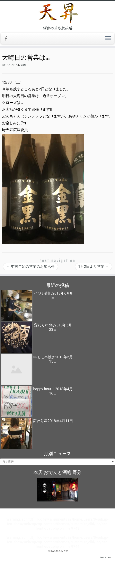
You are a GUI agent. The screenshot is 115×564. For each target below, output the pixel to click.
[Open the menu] (108, 38)
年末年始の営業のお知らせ (30, 267)
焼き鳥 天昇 (62, 551)
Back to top (105, 557)
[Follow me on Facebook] (7, 39)
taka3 (23, 65)
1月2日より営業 (93, 267)
